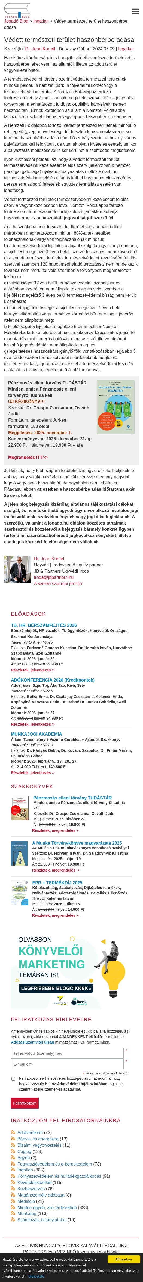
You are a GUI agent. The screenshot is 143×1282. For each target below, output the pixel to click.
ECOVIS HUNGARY (40, 1245)
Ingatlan (126, 49)
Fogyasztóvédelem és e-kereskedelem (54, 1164)
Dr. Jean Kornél (40, 49)
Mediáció (26, 1201)
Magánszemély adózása (41, 1195)
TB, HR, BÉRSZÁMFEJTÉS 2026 (44, 625)
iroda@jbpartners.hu (54, 577)
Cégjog (24, 1151)
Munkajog (26, 1213)
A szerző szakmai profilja (58, 583)
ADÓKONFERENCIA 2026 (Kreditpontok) (53, 680)
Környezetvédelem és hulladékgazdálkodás (59, 1176)
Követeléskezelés (34, 1182)
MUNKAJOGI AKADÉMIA (36, 734)
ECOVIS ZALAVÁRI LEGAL (89, 1245)
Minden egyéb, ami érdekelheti (47, 1207)
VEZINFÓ (66, 1252)
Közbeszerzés (31, 1188)
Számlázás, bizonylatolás (41, 1219)
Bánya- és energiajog (38, 1139)
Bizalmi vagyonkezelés (39, 1145)
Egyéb (23, 1157)
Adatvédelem (30, 1132)
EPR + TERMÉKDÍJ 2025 (57, 883)
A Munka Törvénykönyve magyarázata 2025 (77, 843)
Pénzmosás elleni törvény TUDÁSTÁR (73, 798)
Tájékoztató (35, 1276)
